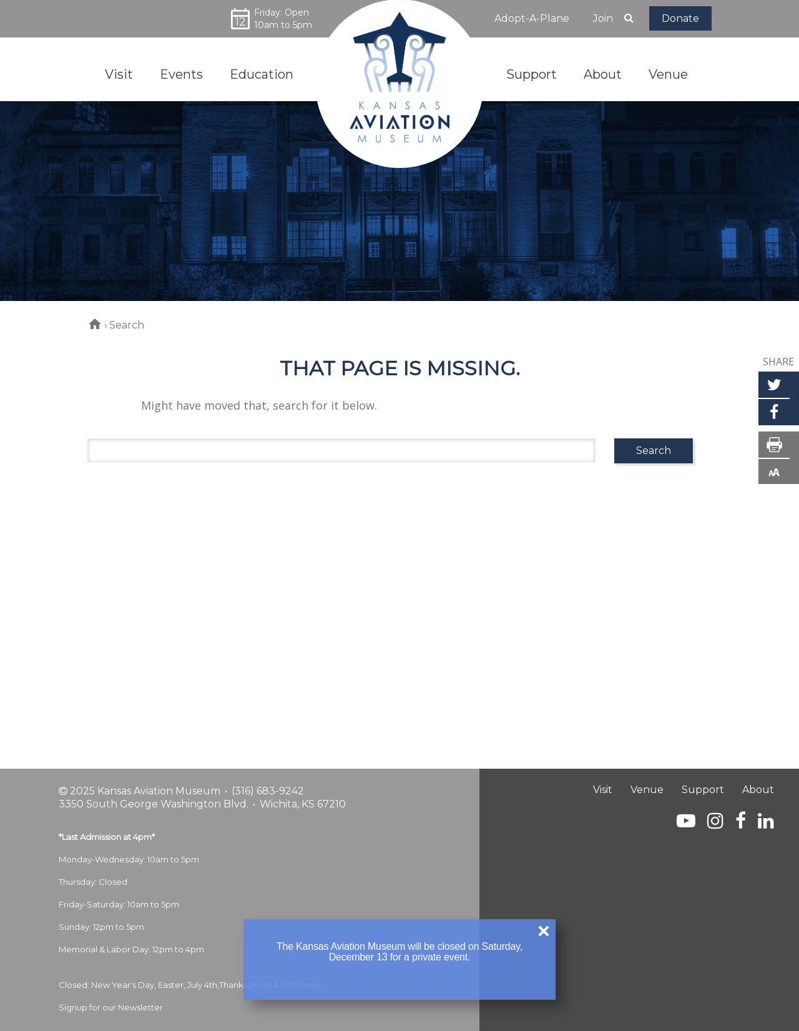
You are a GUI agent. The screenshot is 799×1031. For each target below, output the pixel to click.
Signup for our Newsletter (111, 1007)
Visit (602, 790)
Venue (647, 790)
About (758, 790)
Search (653, 450)
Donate (680, 18)
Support (703, 790)
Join (603, 18)
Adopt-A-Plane (531, 18)
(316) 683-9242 (268, 791)
